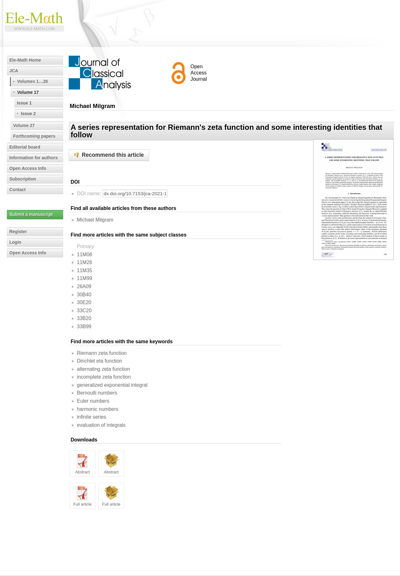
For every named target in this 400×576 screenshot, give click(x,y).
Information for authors (33, 157)
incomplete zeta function (104, 377)
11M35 (84, 270)
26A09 (84, 286)
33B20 (84, 318)
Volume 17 (28, 92)
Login (15, 242)
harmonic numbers (97, 409)
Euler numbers (93, 401)
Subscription (22, 178)
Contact (17, 189)
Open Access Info (27, 168)
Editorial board (24, 147)
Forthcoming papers (34, 136)
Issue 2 (28, 113)
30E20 (84, 302)
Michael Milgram (95, 219)
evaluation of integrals (101, 425)
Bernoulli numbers (97, 392)
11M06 (84, 254)
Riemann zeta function (102, 353)
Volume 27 (24, 125)
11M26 (84, 262)
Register (18, 231)
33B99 (84, 326)
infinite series (91, 417)
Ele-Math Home (25, 60)
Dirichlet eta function (99, 361)
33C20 (84, 310)
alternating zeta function (103, 369)
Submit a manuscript (30, 214)
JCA (13, 70)
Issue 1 (24, 102)
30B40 (84, 294)
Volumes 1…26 (32, 81)
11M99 (84, 278)
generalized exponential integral (112, 385)
